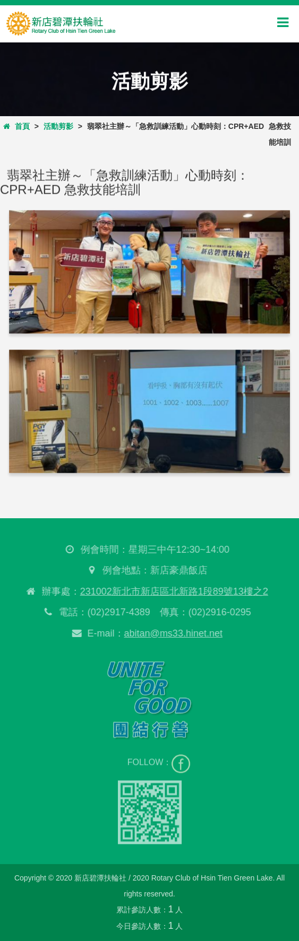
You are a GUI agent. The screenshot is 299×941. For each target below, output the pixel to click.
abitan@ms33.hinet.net (172, 633)
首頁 (16, 126)
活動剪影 (58, 126)
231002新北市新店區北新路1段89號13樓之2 (173, 591)
